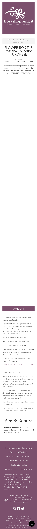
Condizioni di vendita (18, 465)
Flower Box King (18, 42)
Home (7, 448)
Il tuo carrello (27, 448)
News (18, 456)
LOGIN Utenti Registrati (18, 452)
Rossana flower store (10, 432)
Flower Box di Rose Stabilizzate (17, 40)
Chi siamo (24, 461)
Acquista (18, 308)
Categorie (16, 448)
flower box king (25, 430)
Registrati (10, 456)
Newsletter (13, 461)
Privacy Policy (26, 469)
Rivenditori (26, 456)
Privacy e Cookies (12, 469)
